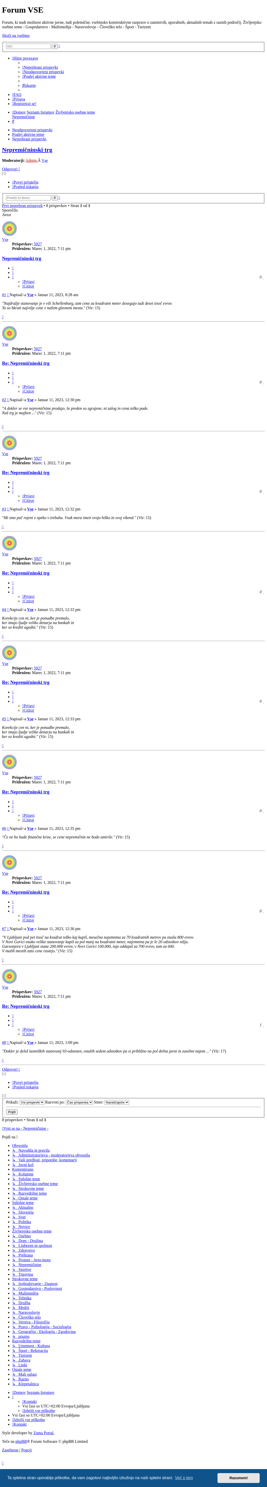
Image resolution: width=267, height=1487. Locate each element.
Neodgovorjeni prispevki (32, 130)
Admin (31, 160)
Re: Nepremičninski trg (26, 363)
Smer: (111, 1102)
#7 (4, 929)
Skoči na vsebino (16, 35)
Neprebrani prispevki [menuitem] (29, 139)
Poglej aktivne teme (28, 134)
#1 (4, 295)
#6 (4, 828)
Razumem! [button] (238, 1478)
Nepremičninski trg (27, 149)
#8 (4, 1042)
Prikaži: (25, 1102)
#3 (4, 509)
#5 (4, 719)
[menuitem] (40, 67)
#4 (4, 609)
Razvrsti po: (69, 1102)
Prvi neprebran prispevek (22, 205)
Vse (45, 160)
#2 (4, 400)
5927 (38, 244)
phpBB (21, 1441)
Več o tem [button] (184, 1478)
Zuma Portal (43, 1433)
